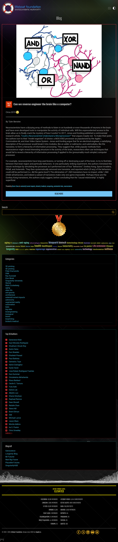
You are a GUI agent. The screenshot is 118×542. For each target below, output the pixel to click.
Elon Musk (9, 278)
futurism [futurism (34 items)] (28, 246)
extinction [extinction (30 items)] (17, 246)
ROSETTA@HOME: (44, 520)
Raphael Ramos (15, 399)
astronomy (9, 300)
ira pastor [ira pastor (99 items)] (88, 246)
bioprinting (9, 319)
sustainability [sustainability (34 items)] (78, 250)
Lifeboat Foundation (16, 532)
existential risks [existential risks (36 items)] (10, 246)
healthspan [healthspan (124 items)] (47, 246)
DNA (7, 273)
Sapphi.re (38, 532)
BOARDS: (63, 509)
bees (7, 307)
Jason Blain (14, 421)
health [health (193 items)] (37, 246)
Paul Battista (14, 358)
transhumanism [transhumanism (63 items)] (98, 249)
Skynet (8, 283)
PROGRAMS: (64, 516)
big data (8, 309)
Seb (10, 415)
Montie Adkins (15, 424)
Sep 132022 (9, 104)
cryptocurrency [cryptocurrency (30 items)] (104, 243)
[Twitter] (83, 532)
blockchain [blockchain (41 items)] (87, 243)
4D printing (9, 269)
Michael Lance (15, 418)
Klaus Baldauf (14, 380)
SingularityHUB (11, 465)
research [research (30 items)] (59, 249)
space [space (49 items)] (72, 249)
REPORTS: (63, 513)
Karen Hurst (13, 368)
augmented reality (12, 302)
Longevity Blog (11, 454)
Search (113, 212)
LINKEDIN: (45, 502)
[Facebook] (79, 532)
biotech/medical (41, 186)
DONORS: (51, 509)
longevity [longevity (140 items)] (10, 249)
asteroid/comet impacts (28, 186)
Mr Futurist (9, 457)
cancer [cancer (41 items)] (98, 243)
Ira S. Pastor (14, 427)
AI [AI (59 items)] (11, 243)
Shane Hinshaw (15, 396)
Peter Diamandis (12, 271)
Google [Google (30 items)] (32, 246)
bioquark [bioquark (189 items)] (53, 242)
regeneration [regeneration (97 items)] (51, 249)
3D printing (9, 266)
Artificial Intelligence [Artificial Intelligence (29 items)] (35, 243)
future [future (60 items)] (23, 246)
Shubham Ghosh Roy (17, 346)
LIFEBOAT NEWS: (65, 499)
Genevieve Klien (15, 340)
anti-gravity (10, 292)
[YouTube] (92, 532)
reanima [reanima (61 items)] (32, 249)
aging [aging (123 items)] (7, 242)
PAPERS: (63, 520)
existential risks (58, 186)
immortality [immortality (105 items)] (68, 246)
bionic (7, 316)
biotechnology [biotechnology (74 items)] (72, 243)
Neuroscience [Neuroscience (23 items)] (21, 249)
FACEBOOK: (44, 499)
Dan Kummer (14, 374)
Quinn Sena (15, 186)
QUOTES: (62, 523)
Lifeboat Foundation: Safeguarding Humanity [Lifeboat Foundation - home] (53, 8)
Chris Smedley (15, 430)
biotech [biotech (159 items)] (62, 242)
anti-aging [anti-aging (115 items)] (24, 242)
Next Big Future (11, 460)
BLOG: (62, 506)
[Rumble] (97, 532)
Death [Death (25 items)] (113, 243)
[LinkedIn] (88, 532)
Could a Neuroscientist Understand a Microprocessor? (46, 136)
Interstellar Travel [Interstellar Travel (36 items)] (78, 246)
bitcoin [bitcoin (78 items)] (80, 243)
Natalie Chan (14, 405)
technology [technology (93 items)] (87, 249)
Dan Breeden (14, 352)
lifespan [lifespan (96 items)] (109, 246)
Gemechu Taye (15, 362)
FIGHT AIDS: (46, 513)
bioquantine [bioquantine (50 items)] (44, 243)
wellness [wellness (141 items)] (108, 249)
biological (9, 314)
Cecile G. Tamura (16, 383)
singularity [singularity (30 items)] (67, 249)
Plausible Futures (12, 463)
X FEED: (45, 506)
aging (7, 288)
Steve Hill (12, 408)
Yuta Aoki (13, 387)
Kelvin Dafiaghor (15, 365)
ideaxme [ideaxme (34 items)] (60, 246)
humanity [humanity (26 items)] (55, 246)
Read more (59, 194)
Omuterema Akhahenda (18, 377)
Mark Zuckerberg (12, 285)
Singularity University (14, 281)
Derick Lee (13, 390)
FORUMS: (53, 523)
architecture (10, 295)
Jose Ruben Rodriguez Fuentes (21, 371)
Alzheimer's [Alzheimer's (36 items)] (15, 243)
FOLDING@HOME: (45, 516)
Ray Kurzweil (10, 276)
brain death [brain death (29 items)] (93, 243)
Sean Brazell (14, 402)
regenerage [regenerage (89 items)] (40, 249)
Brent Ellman (14, 412)
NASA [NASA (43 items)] (17, 250)
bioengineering (11, 312)
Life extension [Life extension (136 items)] (99, 246)
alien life (8, 290)
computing (50, 186)
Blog (59, 18)
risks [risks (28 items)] (63, 249)
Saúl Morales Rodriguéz (18, 343)
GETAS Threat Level (59, 491)
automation (10, 304)
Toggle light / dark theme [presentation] (114, 8)
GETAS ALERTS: (64, 502)
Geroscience (10, 451)
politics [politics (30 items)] (27, 249)
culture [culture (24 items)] (110, 243)
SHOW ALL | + (8, 433)
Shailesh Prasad (15, 355)
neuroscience (68, 186)
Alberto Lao (13, 393)
